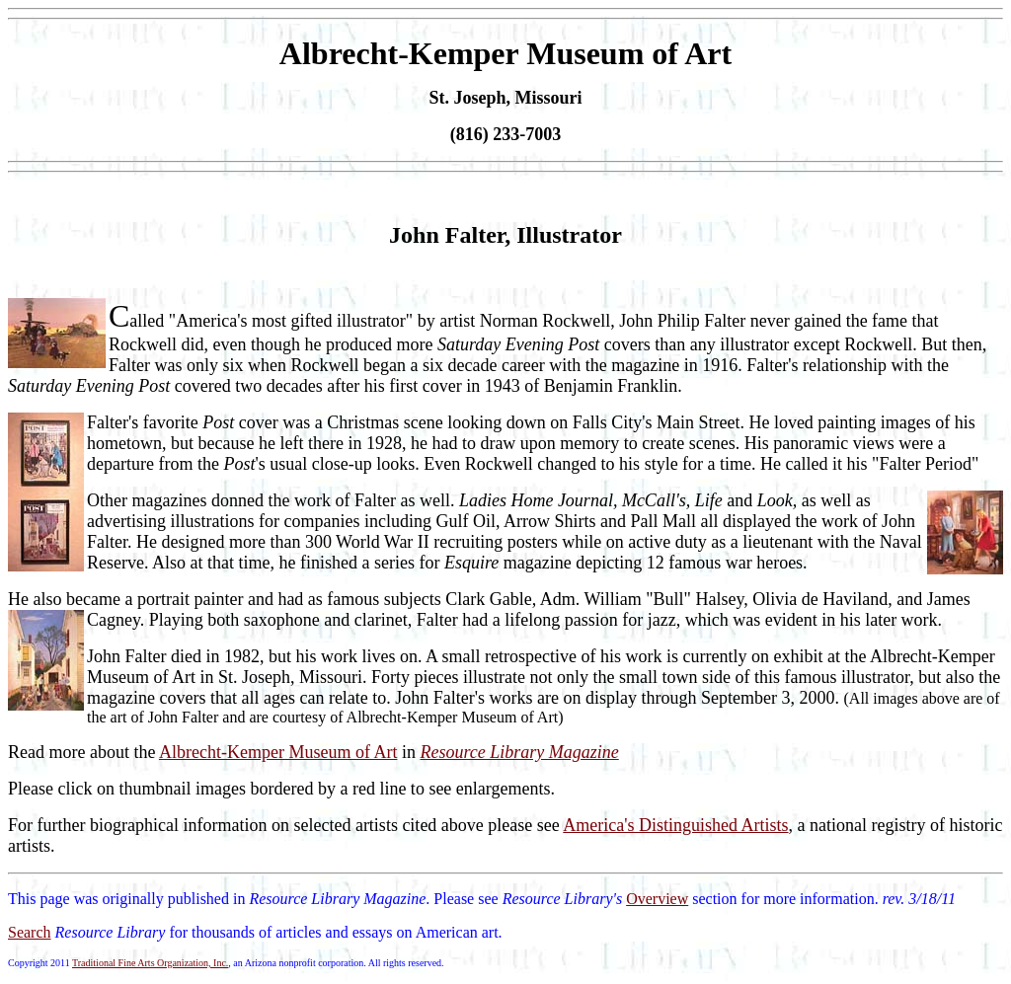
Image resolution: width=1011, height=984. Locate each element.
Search (29, 932)
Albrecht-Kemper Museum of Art (278, 752)
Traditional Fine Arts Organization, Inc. (150, 962)
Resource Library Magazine (519, 752)
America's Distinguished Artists (675, 825)
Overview (657, 898)
